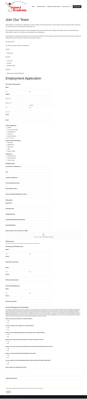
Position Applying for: (11, 125)
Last (30, 91)
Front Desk (10, 134)
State (30, 107)
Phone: (8, 256)
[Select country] (7, 117)
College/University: (10, 214)
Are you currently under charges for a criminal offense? (20, 325)
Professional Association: (12, 262)
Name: (8, 249)
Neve (7, 397)
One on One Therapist (12, 129)
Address (8, 94)
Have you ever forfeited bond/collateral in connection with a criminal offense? (26, 332)
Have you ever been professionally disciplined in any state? (21, 353)
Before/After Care (11, 156)
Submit (8, 392)
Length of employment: (12, 177)
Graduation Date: (10, 208)
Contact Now (77, 6)
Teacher (9, 127)
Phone (8, 114)
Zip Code (7, 112)
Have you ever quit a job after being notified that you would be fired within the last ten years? (29, 346)
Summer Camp (11, 160)
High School (10, 147)
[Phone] (28, 117)
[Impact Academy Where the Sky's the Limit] (17, 6)
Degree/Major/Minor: (11, 225)
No (8, 323)
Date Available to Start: (12, 188)
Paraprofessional (11, 131)
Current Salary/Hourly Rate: (13, 183)
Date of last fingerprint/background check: (16, 194)
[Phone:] (28, 259)
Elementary (10, 142)
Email (7, 120)
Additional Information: (11, 378)
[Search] (70, 6)
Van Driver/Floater (11, 136)
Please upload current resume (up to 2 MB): (17, 231)
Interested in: (9, 154)
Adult (8, 149)
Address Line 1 (8, 98)
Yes (8, 320)
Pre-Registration (41, 6)
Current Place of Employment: (14, 166)
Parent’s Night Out (11, 158)
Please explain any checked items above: (16, 367)
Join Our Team (65, 6)
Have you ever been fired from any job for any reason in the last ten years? (25, 339)
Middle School (10, 144)
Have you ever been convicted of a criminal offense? (19, 319)
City (6, 107)
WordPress (17, 397)
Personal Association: (11, 301)
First (6, 91)
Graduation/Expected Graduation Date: (15, 219)
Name (7, 87)
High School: (9, 203)
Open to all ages (11, 151)
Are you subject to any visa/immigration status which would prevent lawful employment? (28, 360)
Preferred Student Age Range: (14, 140)
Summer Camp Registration (53, 6)
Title (7, 172)
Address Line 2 (8, 103)
